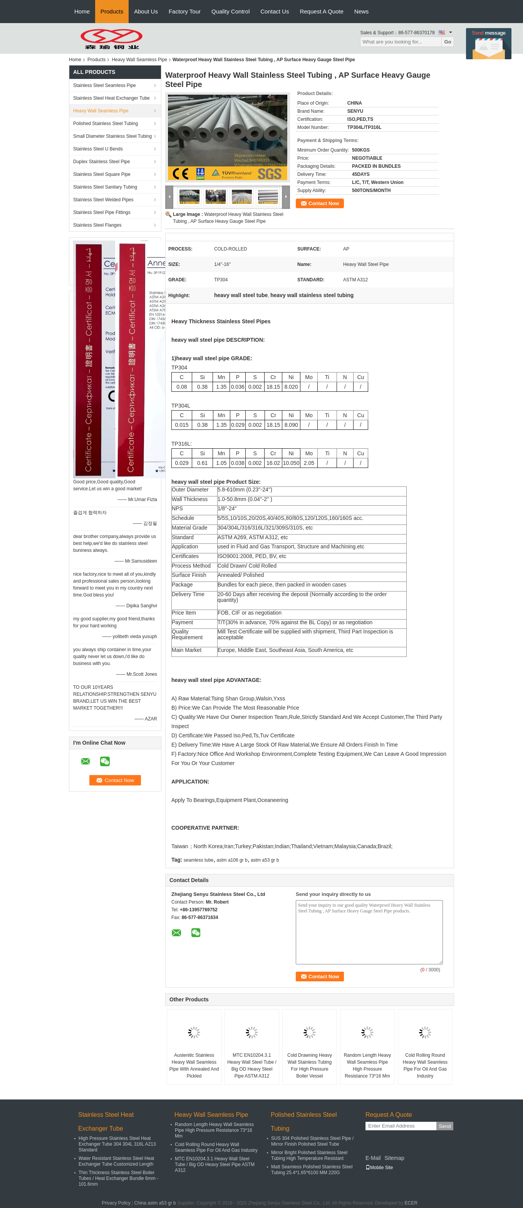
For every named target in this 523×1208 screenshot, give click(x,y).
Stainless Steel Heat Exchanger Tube (111, 98)
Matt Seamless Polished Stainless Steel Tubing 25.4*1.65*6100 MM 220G (311, 1169)
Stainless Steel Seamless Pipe (104, 85)
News (361, 11)
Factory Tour (185, 11)
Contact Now (323, 203)
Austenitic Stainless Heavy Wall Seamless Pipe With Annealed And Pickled (194, 1066)
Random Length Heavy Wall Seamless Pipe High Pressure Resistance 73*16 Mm (367, 1066)
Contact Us (274, 11)
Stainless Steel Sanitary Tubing (105, 187)
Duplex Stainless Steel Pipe (101, 161)
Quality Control (230, 11)
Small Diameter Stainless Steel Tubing (112, 136)
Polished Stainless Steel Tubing (105, 123)
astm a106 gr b (232, 860)
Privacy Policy (116, 1203)
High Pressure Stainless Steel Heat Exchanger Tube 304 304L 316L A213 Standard (117, 1144)
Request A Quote (321, 11)
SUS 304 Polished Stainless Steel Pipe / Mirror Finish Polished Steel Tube (312, 1141)
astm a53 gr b (265, 860)
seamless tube (198, 860)
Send (445, 1126)
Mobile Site (379, 1167)
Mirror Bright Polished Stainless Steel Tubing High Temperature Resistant (309, 1155)
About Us (146, 11)
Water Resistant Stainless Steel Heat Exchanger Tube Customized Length (116, 1161)
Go (447, 42)
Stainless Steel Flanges (97, 225)
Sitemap (394, 1158)
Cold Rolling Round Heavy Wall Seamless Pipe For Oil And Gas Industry (425, 1066)
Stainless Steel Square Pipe (102, 174)
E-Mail (373, 1158)
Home (82, 11)
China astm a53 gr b (155, 1203)
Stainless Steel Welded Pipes (103, 199)
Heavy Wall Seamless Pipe (139, 59)
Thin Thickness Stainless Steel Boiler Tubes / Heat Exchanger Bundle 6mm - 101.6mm (118, 1178)
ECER (411, 1203)
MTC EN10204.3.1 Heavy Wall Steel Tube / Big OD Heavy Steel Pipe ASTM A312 (252, 1066)
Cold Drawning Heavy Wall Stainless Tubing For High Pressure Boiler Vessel (309, 1066)
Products (112, 11)
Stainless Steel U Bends (98, 149)
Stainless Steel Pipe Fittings (102, 212)
